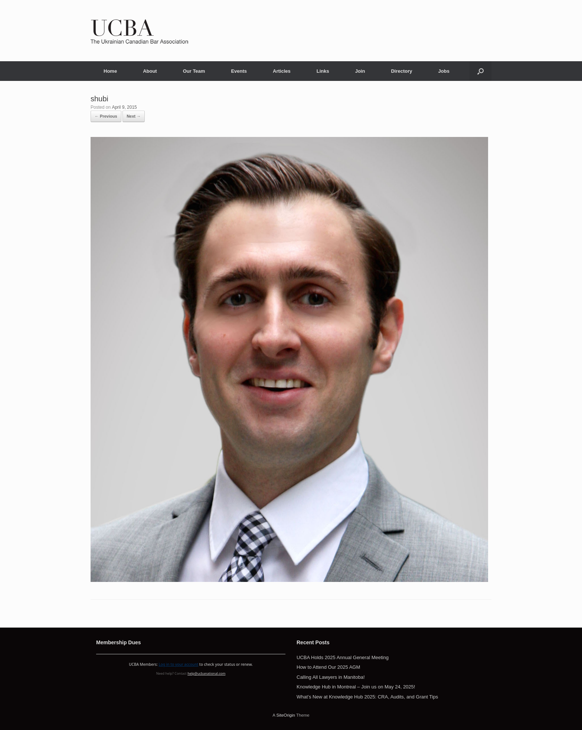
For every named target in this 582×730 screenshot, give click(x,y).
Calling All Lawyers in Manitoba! (331, 677)
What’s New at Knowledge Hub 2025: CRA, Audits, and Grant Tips (367, 697)
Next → (134, 116)
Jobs (443, 71)
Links (323, 71)
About (150, 71)
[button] (480, 71)
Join (360, 71)
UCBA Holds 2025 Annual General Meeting (343, 657)
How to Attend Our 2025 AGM (328, 667)
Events (239, 71)
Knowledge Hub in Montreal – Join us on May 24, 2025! (356, 687)
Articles (282, 71)
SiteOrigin (285, 715)
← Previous (106, 116)
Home (110, 71)
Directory (401, 71)
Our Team (194, 71)
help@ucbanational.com (206, 673)
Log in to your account (178, 664)
